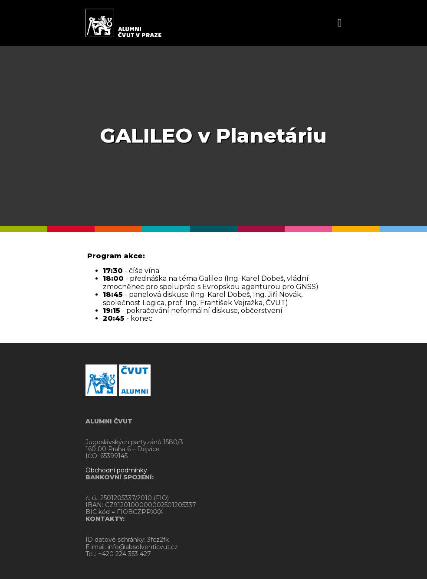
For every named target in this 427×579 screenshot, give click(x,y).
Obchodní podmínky (116, 470)
